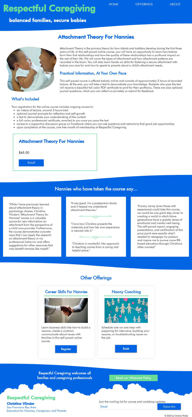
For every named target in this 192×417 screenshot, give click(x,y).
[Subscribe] (169, 406)
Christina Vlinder (20, 404)
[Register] (66, 349)
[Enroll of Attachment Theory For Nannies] (31, 162)
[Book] (126, 348)
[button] (144, 4)
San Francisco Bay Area (21, 407)
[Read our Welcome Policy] (133, 378)
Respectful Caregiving (49, 8)
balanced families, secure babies (47, 20)
